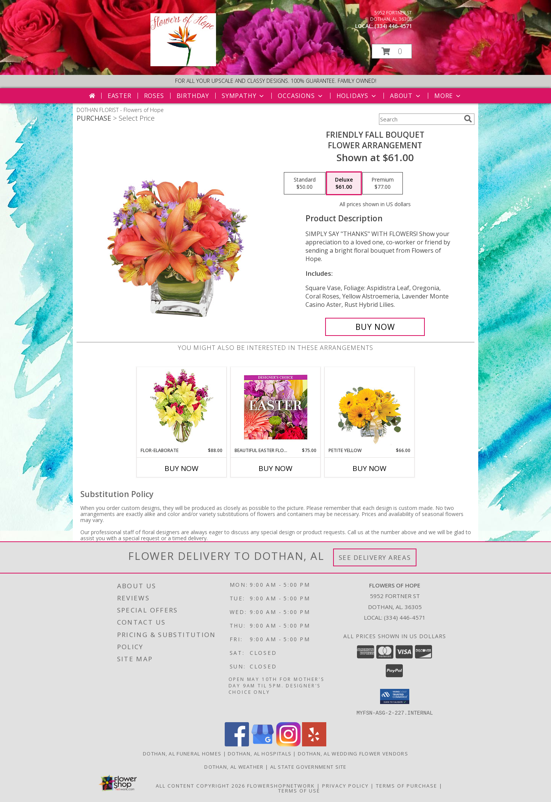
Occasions (301, 96)
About (406, 96)
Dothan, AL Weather (233, 766)
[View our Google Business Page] (262, 744)
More (448, 96)
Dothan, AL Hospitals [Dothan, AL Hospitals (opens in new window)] (259, 753)
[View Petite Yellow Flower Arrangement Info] (369, 407)
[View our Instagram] (288, 744)
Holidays (357, 96)
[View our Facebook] (237, 744)
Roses (154, 96)
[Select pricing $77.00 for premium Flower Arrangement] (382, 183)
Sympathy (243, 96)
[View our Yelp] (314, 744)
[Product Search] (419, 119)
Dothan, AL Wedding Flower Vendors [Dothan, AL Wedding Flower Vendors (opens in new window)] (353, 753)
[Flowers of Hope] (183, 64)
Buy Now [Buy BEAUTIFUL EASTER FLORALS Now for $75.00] (275, 468)
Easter (119, 96)
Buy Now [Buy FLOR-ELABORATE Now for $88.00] (181, 468)
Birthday (193, 96)
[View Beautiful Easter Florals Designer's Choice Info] (275, 407)
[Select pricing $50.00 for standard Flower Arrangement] (304, 183)
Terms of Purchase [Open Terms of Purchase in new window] (406, 785)
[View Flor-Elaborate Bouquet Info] (181, 407)
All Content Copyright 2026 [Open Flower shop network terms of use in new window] (200, 785)
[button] (392, 51)
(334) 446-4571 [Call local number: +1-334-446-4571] (393, 26)
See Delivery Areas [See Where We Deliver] (375, 557)
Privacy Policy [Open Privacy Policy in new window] (345, 785)
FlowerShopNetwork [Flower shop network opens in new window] (281, 785)
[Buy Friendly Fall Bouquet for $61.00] (375, 327)
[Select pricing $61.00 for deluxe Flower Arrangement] (344, 183)
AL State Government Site (308, 766)
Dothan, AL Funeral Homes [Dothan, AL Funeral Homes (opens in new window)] (182, 753)
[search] (468, 119)
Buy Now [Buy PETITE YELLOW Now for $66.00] (369, 468)
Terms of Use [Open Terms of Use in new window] (299, 790)
